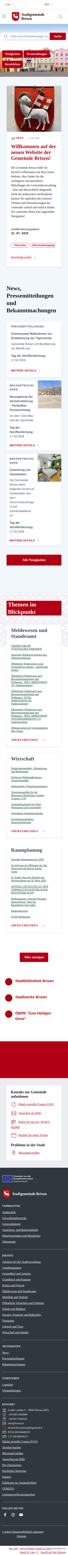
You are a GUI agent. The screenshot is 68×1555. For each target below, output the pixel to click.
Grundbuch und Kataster (16, 1279)
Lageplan (7, 1384)
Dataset (6, 1476)
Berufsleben (12, 64)
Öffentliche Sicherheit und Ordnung (23, 1303)
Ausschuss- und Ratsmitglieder (20, 1229)
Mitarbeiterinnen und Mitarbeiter (21, 1235)
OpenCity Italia (43, 1548)
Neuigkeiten (12, 53)
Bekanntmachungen (13, 1364)
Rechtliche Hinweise (14, 1471)
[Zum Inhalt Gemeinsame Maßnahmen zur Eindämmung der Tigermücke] (26, 369)
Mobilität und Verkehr (15, 1297)
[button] (9, 4)
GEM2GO (8, 1488)
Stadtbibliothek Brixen (34, 981)
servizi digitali (27, 1548)
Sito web (13, 1548)
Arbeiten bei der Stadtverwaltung (21, 1261)
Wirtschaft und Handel (15, 1332)
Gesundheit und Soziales (16, 1273)
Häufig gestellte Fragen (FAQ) (20, 1441)
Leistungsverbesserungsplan (18, 1494)
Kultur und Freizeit (13, 1285)
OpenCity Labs (27, 1552)
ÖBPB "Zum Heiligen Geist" (33, 1016)
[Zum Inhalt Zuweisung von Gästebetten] (24, 539)
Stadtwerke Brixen (31, 997)
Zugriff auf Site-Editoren (53, 1552)
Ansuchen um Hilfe (13, 1459)
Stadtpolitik (9, 1212)
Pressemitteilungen (13, 1358)
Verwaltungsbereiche (14, 1218)
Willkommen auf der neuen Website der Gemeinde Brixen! (33, 152)
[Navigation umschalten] (4, 16)
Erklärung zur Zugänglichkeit (19, 1482)
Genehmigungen (11, 1267)
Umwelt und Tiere (12, 1326)
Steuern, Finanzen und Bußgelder (21, 1314)
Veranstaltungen (36, 53)
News (17, 138)
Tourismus (8, 1320)
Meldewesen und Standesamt (19, 1291)
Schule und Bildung (13, 1308)
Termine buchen (11, 1447)
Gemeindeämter (11, 1224)
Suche (57, 36)
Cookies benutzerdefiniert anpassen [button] (22, 1531)
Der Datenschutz (12, 1465)
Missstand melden (12, 1453)
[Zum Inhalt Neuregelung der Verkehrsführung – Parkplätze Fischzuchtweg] (24, 444)
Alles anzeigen (34, 957)
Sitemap (21, 1536)
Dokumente (9, 1241)
